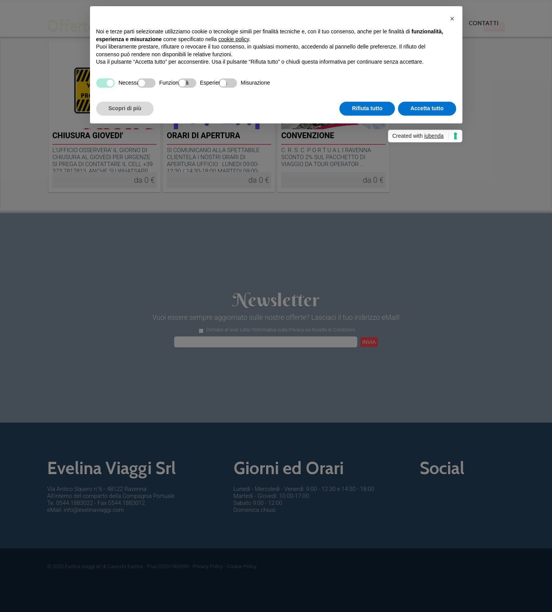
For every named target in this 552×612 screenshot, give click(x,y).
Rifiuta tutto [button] (367, 108)
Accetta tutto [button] (427, 108)
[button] (452, 18)
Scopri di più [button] (125, 108)
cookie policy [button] (233, 39)
